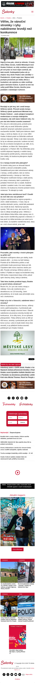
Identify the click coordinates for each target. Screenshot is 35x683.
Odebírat (22, 422)
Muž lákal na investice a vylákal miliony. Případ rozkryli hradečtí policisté (26, 619)
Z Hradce (8, 18)
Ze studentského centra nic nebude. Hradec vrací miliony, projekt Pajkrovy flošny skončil (8, 586)
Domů (2, 18)
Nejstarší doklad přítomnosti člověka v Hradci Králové (17, 370)
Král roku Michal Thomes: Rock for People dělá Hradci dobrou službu (17, 377)
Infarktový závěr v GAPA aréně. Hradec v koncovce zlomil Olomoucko (17, 367)
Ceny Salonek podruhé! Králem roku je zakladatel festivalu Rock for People (9, 619)
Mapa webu (29, 674)
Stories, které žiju (16, 626)
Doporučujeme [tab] (15, 432)
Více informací (17, 549)
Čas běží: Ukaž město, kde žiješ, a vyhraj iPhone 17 (17, 651)
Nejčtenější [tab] (4, 432)
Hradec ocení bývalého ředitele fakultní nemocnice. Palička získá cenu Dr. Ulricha (17, 372)
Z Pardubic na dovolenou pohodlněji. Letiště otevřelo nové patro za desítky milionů (17, 375)
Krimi (20, 594)
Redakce (17, 679)
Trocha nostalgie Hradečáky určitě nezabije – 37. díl (16, 453)
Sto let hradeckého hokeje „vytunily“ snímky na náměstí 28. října (26, 585)
